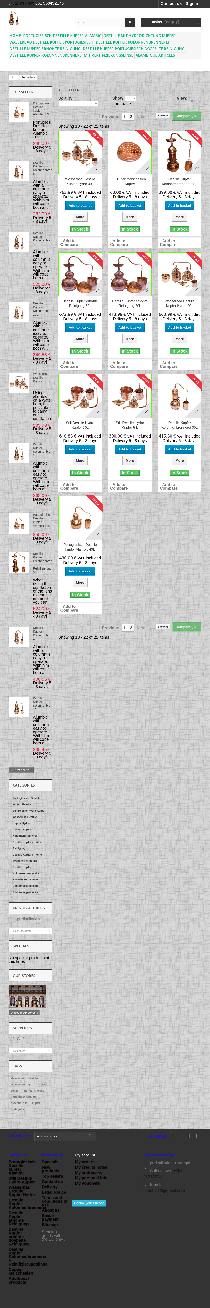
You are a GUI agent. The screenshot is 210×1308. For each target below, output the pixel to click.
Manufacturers (29, 907)
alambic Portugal (21, 1084)
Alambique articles (155, 55)
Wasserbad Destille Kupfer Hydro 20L (180, 303)
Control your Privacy (89, 1203)
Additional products (25, 892)
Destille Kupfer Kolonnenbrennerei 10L (46, 238)
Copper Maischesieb (25, 885)
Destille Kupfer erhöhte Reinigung (45, 48)
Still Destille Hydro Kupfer (29, 810)
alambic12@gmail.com (164, 1190)
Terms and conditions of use (55, 1201)
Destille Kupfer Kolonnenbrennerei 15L (46, 703)
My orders (85, 1162)
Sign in (192, 3)
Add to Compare (69, 243)
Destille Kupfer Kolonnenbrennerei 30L (179, 425)
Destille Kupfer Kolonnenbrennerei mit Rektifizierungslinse (71, 55)
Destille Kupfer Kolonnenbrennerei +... (179, 181)
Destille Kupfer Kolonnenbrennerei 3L (46, 449)
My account (85, 1155)
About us (51, 1210)
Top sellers (24, 92)
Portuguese (18, 1109)
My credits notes (91, 1167)
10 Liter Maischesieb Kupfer (130, 181)
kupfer (36, 1103)
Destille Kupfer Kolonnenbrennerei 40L (46, 633)
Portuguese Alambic (23, 1096)
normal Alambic (34, 1090)
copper (15, 1090)
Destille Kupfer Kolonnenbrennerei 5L (46, 168)
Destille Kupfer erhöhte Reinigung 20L (130, 303)
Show (117, 98)
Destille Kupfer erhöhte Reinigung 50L (80, 303)
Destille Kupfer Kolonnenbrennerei (132, 42)
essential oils (19, 1103)
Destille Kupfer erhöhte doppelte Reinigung (27, 857)
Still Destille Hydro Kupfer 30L (80, 425)
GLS (20, 1039)
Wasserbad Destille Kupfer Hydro (25, 820)
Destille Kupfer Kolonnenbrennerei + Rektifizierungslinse (26, 873)
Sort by (65, 98)
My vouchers (87, 1183)
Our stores (24, 975)
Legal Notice (54, 1192)
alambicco (17, 1078)
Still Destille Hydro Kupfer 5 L (130, 425)
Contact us (171, 3)
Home (15, 35)
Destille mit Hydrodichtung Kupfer (140, 35)
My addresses (88, 1172)
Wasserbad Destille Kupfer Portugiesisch (52, 42)
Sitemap (50, 1224)
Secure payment (50, 1217)
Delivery (50, 1187)
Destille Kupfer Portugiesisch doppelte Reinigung (134, 48)
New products (50, 1169)
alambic (42, 1084)
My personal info (91, 1178)
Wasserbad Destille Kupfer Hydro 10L (42, 379)
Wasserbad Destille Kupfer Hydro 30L (80, 181)
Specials (21, 946)
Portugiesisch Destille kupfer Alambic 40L (80, 547)
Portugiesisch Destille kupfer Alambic (62, 35)
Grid (193, 98)
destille (33, 1078)
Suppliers (22, 1027)
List (199, 98)
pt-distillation (28, 919)
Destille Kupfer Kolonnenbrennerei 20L (46, 309)
